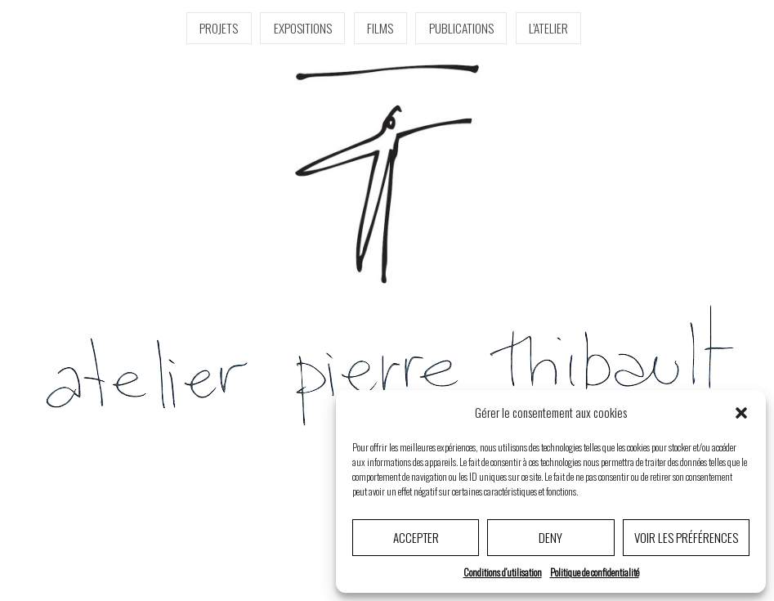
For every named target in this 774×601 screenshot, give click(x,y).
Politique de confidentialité (594, 572)
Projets (218, 28)
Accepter (416, 537)
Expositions (303, 28)
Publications (461, 28)
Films (380, 28)
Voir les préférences (686, 537)
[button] (741, 413)
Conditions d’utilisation (502, 572)
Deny (550, 537)
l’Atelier (548, 28)
